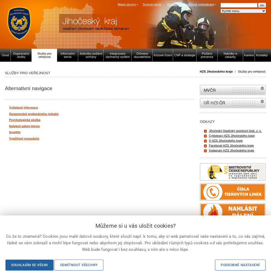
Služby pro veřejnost (251, 71)
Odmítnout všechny (79, 265)
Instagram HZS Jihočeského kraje (231, 150)
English (172, 4)
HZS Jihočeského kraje (216, 71)
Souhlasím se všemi (29, 265)
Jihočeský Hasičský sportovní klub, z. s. (235, 130)
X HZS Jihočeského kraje (226, 140)
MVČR (233, 90)
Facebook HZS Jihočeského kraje (231, 145)
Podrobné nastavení (240, 265)
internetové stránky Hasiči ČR (233, 103)
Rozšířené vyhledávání (198, 4)
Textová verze (151, 4)
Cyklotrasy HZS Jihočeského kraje (232, 135)
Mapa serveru (127, 4)
